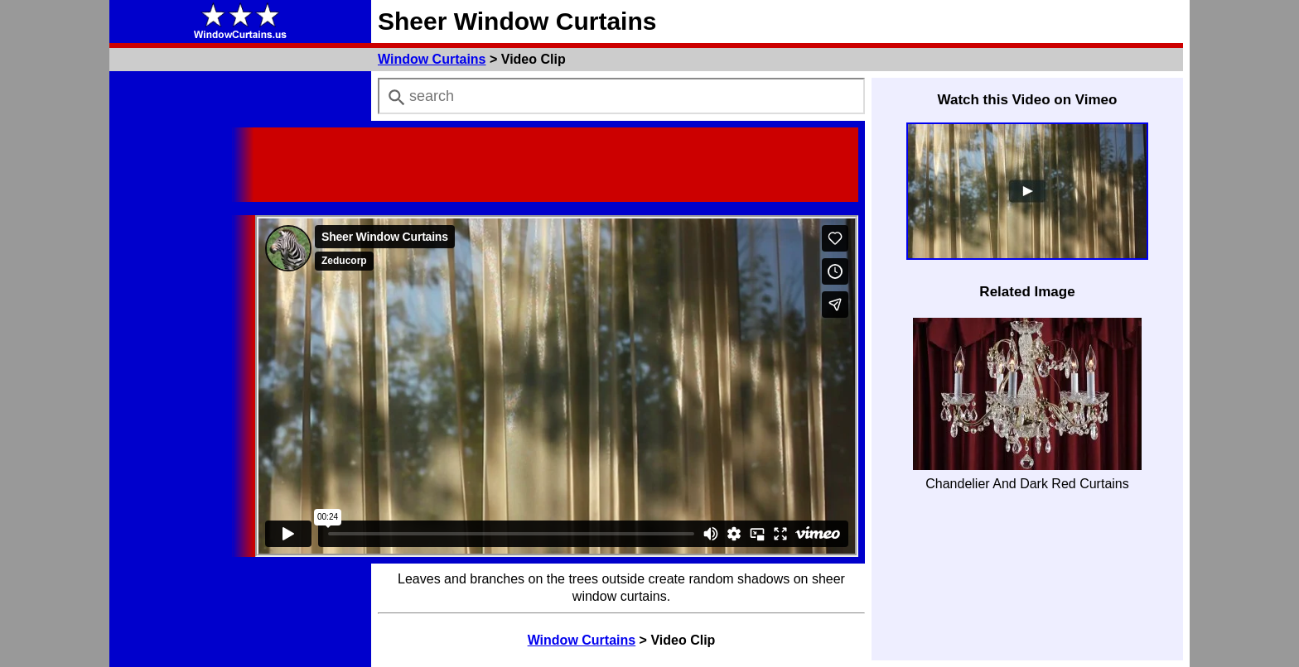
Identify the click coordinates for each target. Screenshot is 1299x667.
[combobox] (621, 96)
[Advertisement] (556, 164)
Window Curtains (432, 59)
